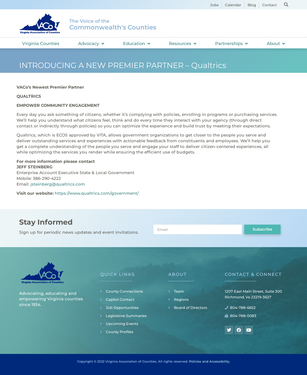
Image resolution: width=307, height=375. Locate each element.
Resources (182, 43)
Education (136, 43)
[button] (286, 4)
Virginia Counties (40, 43)
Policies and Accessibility (209, 361)
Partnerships (231, 43)
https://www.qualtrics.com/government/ (97, 193)
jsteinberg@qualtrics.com (57, 184)
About (276, 43)
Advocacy (91, 43)
